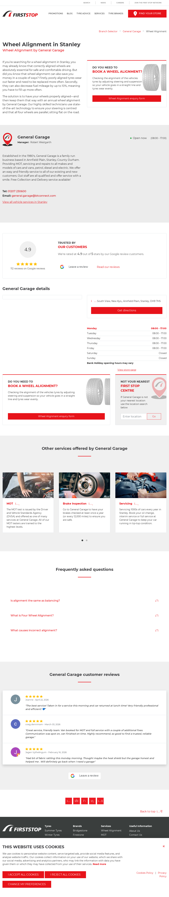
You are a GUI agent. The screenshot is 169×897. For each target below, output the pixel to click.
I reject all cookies (65, 874)
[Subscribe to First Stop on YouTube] (100, 801)
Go (154, 416)
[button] (82, 540)
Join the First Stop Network (148, 3)
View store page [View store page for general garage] (127, 369)
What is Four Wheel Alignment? (84, 615)
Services (99, 13)
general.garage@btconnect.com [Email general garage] (34, 195)
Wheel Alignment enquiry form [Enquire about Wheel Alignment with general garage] (127, 98)
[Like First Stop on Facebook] (76, 801)
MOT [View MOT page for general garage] (13, 503)
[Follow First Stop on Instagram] (68, 801)
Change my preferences (27, 884)
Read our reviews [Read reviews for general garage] (108, 267)
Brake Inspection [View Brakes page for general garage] (78, 503)
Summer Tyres (53, 830)
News (103, 3)
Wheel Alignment (111, 830)
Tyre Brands (115, 13)
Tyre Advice (83, 13)
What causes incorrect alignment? (84, 630)
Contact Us (135, 834)
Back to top (151, 811)
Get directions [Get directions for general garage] (127, 310)
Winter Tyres (52, 834)
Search (86, 3)
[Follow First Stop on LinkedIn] (92, 801)
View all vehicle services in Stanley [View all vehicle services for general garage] (24, 202)
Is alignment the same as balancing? (84, 600)
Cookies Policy (144, 872)
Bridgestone (80, 830)
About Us (134, 830)
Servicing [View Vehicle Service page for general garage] (129, 503)
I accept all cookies (23, 874)
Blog (70, 13)
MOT (103, 834)
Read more (99, 864)
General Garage (132, 31)
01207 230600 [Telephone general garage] (17, 191)
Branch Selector (108, 31)
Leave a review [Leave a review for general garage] (74, 267)
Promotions (56, 13)
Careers (120, 3)
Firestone (78, 834)
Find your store (147, 13)
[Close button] (165, 848)
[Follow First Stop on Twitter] (84, 801)
